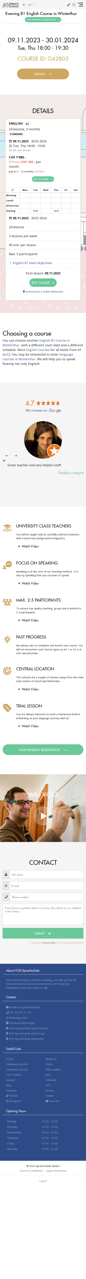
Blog (8, 1085)
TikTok (11, 1095)
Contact (10, 1080)
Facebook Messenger (20, 1023)
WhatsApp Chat (16, 1017)
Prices (10, 1059)
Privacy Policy (48, 942)
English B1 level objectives (30, 263)
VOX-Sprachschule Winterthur (25, 1038)
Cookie (50, 1095)
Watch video (28, 546)
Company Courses (17, 1069)
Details (43, 74)
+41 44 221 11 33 (18, 1012)
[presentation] (7, 455)
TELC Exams (13, 1074)
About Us (51, 1059)
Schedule (51, 1080)
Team (49, 1064)
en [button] (30, 4)
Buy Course (43, 179)
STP (48, 1085)
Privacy (50, 1090)
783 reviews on (43, 410)
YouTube (53, 1101)
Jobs (48, 1074)
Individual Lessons (17, 1064)
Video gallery (53, 1069)
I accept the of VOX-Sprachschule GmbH (57, 942)
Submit (43, 933)
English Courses (38, 350)
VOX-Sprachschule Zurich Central (26, 1028)
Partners (11, 1090)
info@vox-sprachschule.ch (23, 1007)
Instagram (13, 1101)
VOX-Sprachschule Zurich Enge (25, 1033)
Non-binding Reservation (43, 19)
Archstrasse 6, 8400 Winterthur (43, 291)
